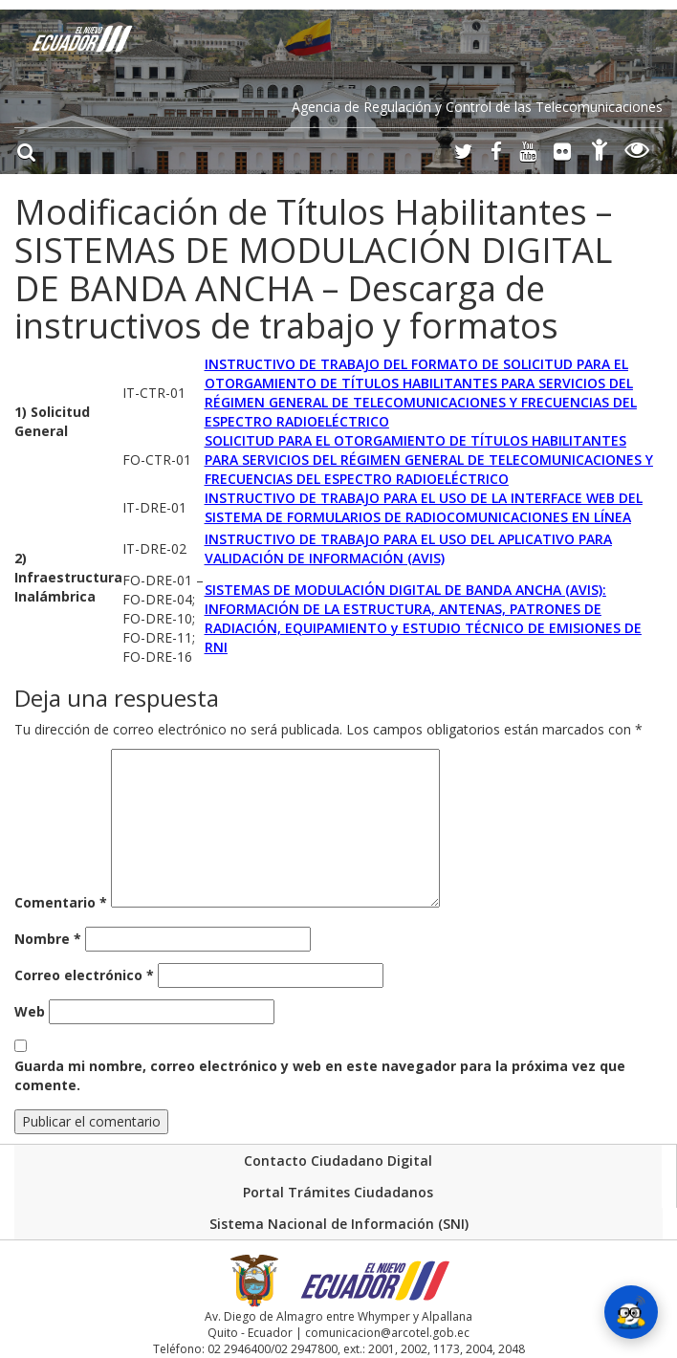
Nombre (47, 939)
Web (29, 1011)
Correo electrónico (84, 975)
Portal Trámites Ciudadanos (338, 1192)
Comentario (60, 902)
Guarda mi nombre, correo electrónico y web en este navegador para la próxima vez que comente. (319, 1075)
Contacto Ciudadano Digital (338, 1160)
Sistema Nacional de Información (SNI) (339, 1224)
